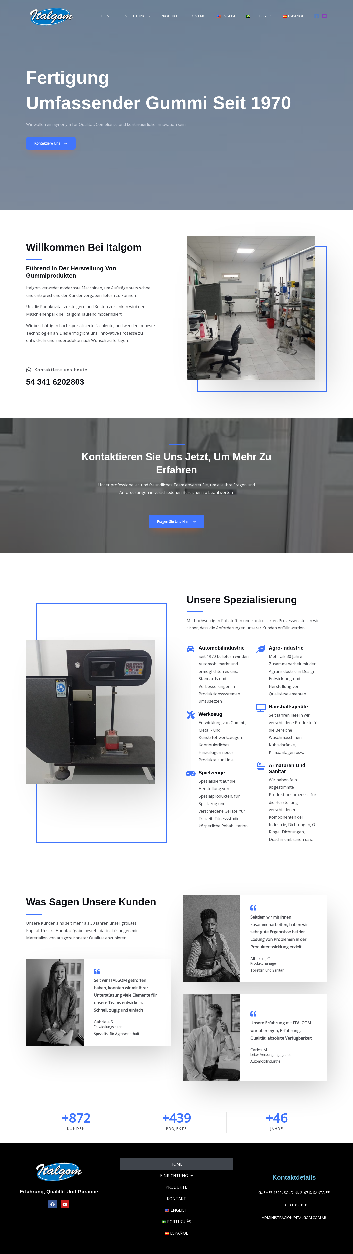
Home (126, 16)
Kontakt (208, 16)
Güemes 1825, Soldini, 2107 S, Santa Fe (294, 1192)
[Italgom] (51, 15)
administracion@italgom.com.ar (294, 1217)
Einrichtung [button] (150, 16)
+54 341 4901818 (294, 1205)
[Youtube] (324, 16)
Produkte (183, 16)
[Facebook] (316, 16)
